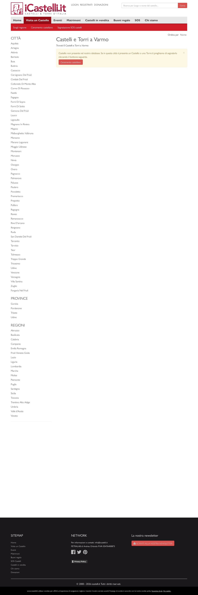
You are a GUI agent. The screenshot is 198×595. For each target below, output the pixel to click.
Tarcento (15, 241)
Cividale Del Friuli (19, 79)
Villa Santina (16, 281)
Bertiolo (15, 57)
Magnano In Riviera (20, 124)
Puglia (13, 384)
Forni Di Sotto (18, 106)
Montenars (16, 151)
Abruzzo (15, 330)
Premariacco (17, 196)
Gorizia (14, 303)
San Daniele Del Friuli (21, 236)
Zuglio (14, 286)
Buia (13, 61)
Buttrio (14, 66)
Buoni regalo (122, 20)
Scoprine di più (157, 590)
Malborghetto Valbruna (22, 133)
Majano (14, 128)
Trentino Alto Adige (20, 402)
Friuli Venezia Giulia (20, 352)
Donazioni (101, 4)
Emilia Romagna (18, 348)
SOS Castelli (16, 561)
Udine (14, 268)
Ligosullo (15, 119)
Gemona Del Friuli (20, 110)
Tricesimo (15, 263)
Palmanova (16, 178)
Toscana (15, 397)
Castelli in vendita (97, 20)
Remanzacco (17, 218)
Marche (14, 370)
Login (75, 4)
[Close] (184, 52)
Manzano (15, 137)
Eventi (58, 20)
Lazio (13, 357)
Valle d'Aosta (17, 411)
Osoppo (15, 164)
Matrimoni (74, 20)
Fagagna (15, 97)
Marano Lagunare (19, 142)
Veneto (14, 415)
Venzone (15, 272)
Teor (13, 250)
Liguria (14, 361)
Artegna (15, 48)
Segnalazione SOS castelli (70, 27)
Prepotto (15, 200)
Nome (183, 34)
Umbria (14, 406)
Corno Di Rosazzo (20, 88)
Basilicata (15, 335)
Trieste (14, 312)
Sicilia (13, 393)
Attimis (14, 52)
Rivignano (15, 227)
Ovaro (14, 169)
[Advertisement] (31, 471)
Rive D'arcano (18, 223)
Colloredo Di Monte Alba (23, 83)
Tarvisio (14, 245)
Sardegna (15, 388)
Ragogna (15, 209)
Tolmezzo (15, 254)
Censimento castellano (42, 27)
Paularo (14, 187)
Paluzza (14, 182)
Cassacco (15, 70)
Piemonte (15, 379)
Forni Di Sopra (18, 101)
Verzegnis (15, 277)
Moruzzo (15, 155)
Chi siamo (151, 20)
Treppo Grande (18, 259)
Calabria (15, 339)
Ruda (13, 232)
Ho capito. (167, 590)
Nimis (13, 160)
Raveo (14, 214)
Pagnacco (15, 173)
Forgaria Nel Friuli (19, 290)
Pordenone (16, 308)
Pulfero (14, 205)
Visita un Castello (37, 20)
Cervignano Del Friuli (21, 75)
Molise (14, 375)
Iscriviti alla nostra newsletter (152, 543)
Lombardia (16, 366)
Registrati (86, 4)
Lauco (14, 115)
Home (17, 20)
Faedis (14, 92)
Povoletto (15, 191)
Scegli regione (19, 27)
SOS (137, 20)
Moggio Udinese (18, 146)
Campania (16, 344)
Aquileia (14, 43)
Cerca (182, 5)
